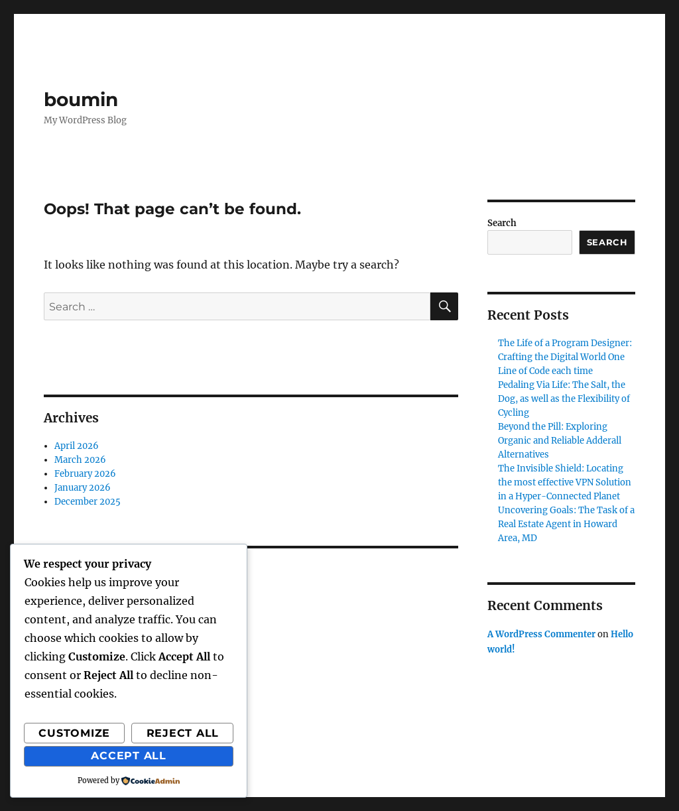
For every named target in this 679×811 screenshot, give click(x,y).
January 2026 (82, 487)
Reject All (183, 733)
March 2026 (80, 460)
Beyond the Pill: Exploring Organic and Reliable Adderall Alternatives (559, 440)
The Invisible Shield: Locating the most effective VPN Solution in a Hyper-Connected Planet (564, 482)
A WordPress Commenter (541, 634)
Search (502, 223)
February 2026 (85, 473)
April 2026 (76, 446)
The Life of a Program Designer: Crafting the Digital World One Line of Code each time (565, 357)
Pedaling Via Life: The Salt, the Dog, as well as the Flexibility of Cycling (564, 398)
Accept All (128, 755)
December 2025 (87, 501)
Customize (74, 733)
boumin (81, 99)
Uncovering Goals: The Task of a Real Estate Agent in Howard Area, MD (566, 524)
